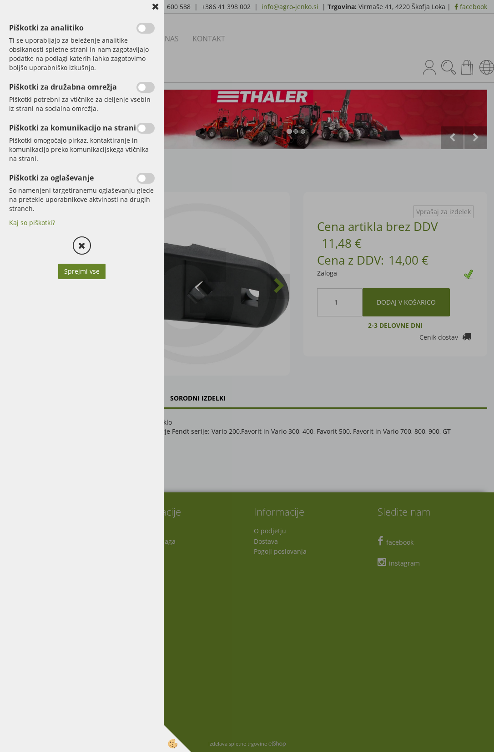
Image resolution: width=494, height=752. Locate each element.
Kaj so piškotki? (32, 222)
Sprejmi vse (82, 271)
